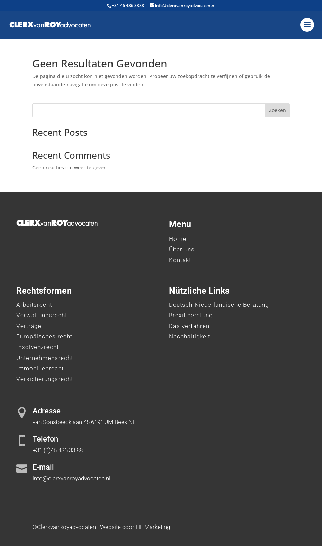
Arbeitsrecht (34, 304)
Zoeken (277, 110)
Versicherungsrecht (44, 379)
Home (177, 238)
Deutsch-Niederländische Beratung (219, 304)
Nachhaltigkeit (189, 336)
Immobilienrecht (40, 368)
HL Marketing (153, 526)
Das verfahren (189, 325)
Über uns (182, 249)
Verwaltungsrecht (41, 315)
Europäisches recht (44, 336)
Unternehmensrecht (44, 357)
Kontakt (180, 260)
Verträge (28, 325)
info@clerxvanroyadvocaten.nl (71, 478)
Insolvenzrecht (37, 347)
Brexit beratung (191, 315)
